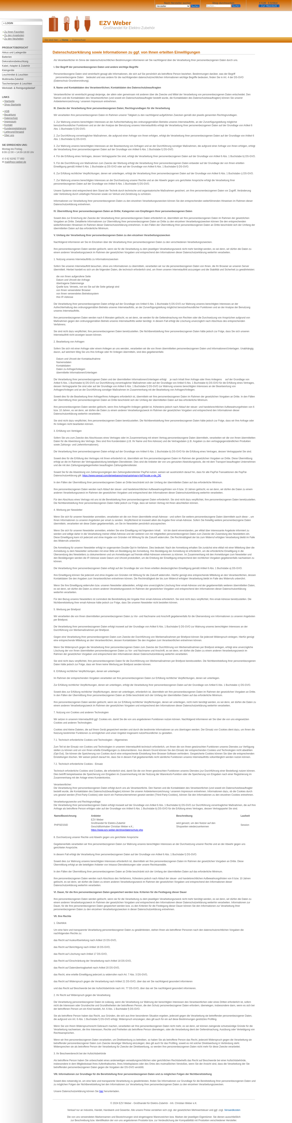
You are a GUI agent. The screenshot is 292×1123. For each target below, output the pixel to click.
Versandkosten (232, 1110)
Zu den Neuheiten (12, 38)
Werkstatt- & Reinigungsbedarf (18, 88)
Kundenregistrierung (14, 128)
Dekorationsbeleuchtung (15, 61)
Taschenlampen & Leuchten (17, 83)
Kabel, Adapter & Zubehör (16, 65)
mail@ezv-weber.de (15, 162)
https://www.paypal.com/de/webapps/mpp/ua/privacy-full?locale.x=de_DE (121, 475)
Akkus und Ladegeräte (14, 52)
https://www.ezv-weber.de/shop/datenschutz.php (117, 830)
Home (64, 40)
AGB (5, 111)
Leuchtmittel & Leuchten (15, 74)
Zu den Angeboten (13, 35)
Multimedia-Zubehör (13, 79)
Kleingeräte (8, 70)
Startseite (8, 101)
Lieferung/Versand (13, 131)
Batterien (7, 57)
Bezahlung (9, 114)
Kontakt (7, 125)
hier (101, 1091)
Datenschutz (10, 118)
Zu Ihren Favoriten (13, 31)
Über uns (8, 135)
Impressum (9, 121)
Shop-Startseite (11, 104)
